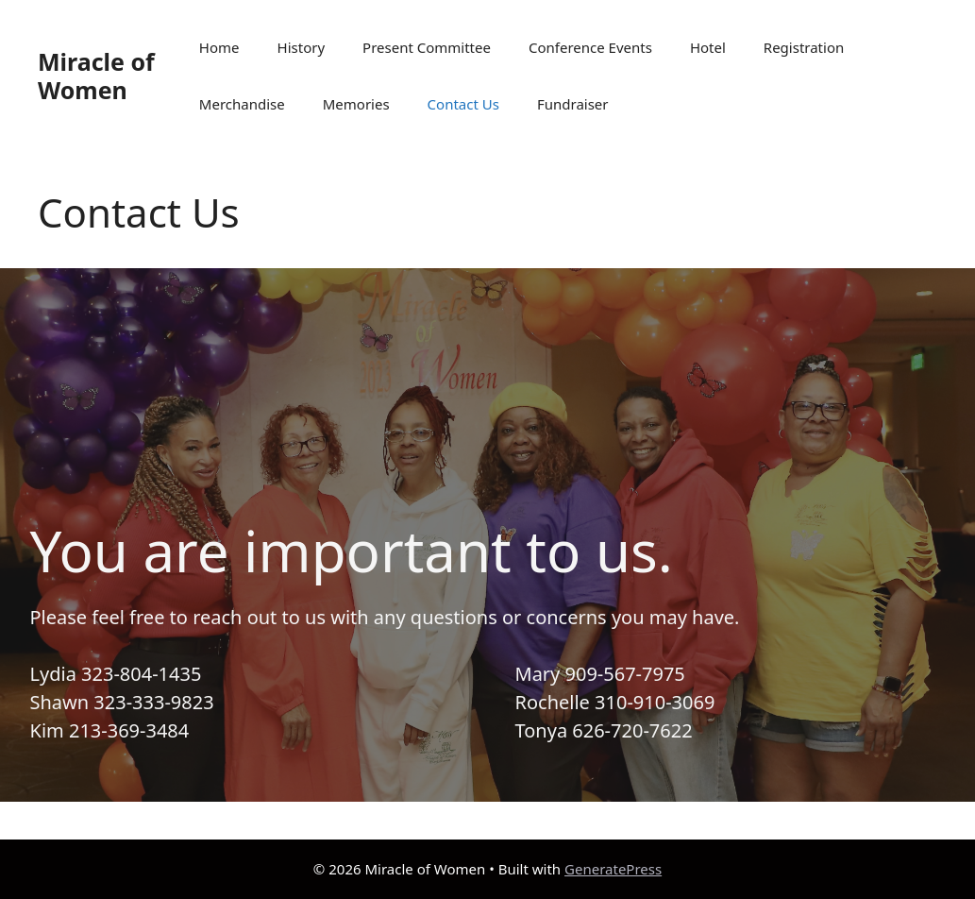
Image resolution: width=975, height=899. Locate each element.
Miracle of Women (96, 75)
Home (219, 47)
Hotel (708, 47)
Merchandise (242, 103)
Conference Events (590, 47)
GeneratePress (613, 868)
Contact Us (463, 103)
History (301, 47)
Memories (356, 103)
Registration (804, 47)
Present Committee (426, 47)
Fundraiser (573, 103)
